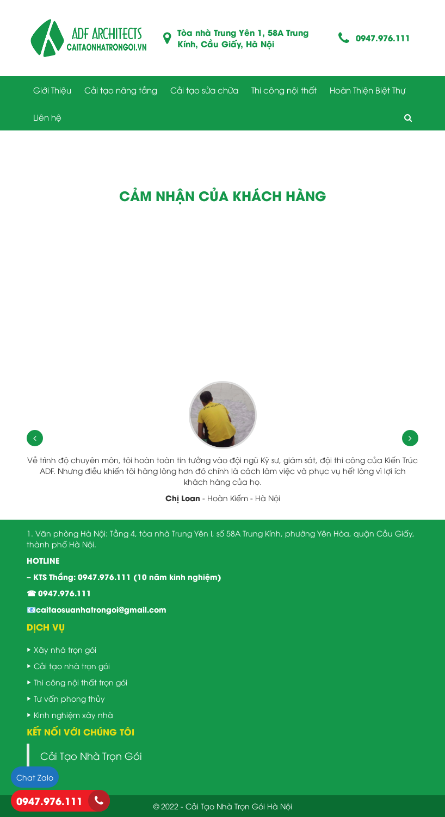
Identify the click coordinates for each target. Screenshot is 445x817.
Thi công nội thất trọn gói (80, 682)
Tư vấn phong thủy (69, 698)
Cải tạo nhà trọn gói (72, 665)
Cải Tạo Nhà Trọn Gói (91, 755)
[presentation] (35, 438)
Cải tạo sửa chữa (204, 89)
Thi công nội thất (284, 89)
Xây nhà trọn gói (65, 649)
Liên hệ (47, 116)
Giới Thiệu (52, 89)
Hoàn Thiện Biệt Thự (367, 89)
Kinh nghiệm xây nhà (73, 714)
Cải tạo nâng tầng (120, 89)
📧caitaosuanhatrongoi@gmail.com (96, 609)
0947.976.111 (383, 37)
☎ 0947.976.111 (59, 592)
